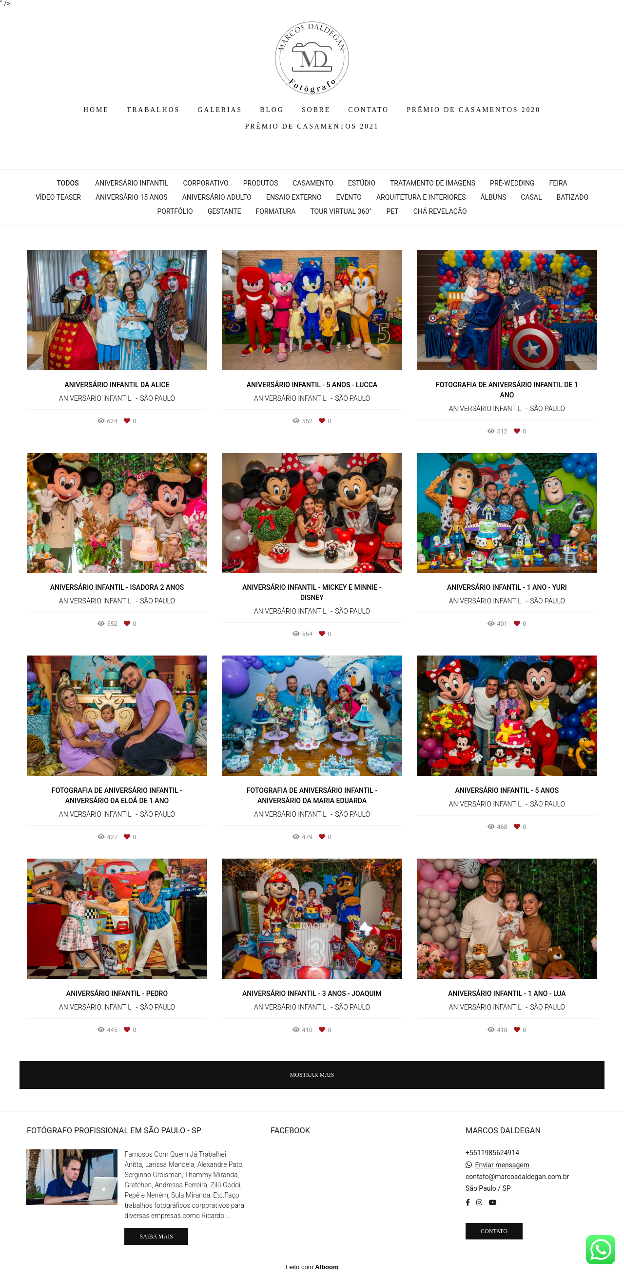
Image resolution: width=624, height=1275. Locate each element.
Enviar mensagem (502, 1165)
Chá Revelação (440, 211)
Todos (67, 183)
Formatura (276, 211)
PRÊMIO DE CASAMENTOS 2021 (312, 126)
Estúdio (361, 183)
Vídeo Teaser (58, 197)
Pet (392, 211)
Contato (494, 1231)
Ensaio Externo (294, 197)
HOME (96, 109)
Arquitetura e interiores (421, 197)
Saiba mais (156, 1236)
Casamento (312, 183)
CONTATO (368, 109)
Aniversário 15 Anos (132, 197)
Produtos (260, 183)
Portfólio (175, 211)
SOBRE (316, 109)
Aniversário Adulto (217, 197)
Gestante (224, 211)
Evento (349, 197)
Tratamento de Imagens (432, 183)
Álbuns (493, 197)
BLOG (272, 109)
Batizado (572, 197)
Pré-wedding (512, 183)
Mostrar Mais (312, 1074)
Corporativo (205, 183)
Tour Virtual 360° (340, 211)
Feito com (311, 1267)
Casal (531, 197)
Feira (558, 183)
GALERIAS (219, 109)
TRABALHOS (153, 109)
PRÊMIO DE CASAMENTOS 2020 (474, 109)
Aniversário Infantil (131, 183)
